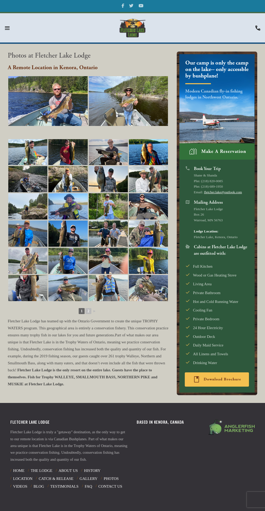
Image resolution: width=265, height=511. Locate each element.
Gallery (89, 479)
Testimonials (64, 486)
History (92, 471)
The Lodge (42, 471)
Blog (38, 486)
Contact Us (110, 486)
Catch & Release (56, 479)
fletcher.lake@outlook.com (223, 192)
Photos (111, 479)
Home (19, 471)
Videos (20, 486)
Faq (88, 486)
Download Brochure (217, 379)
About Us (68, 471)
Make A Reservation (217, 151)
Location (23, 479)
